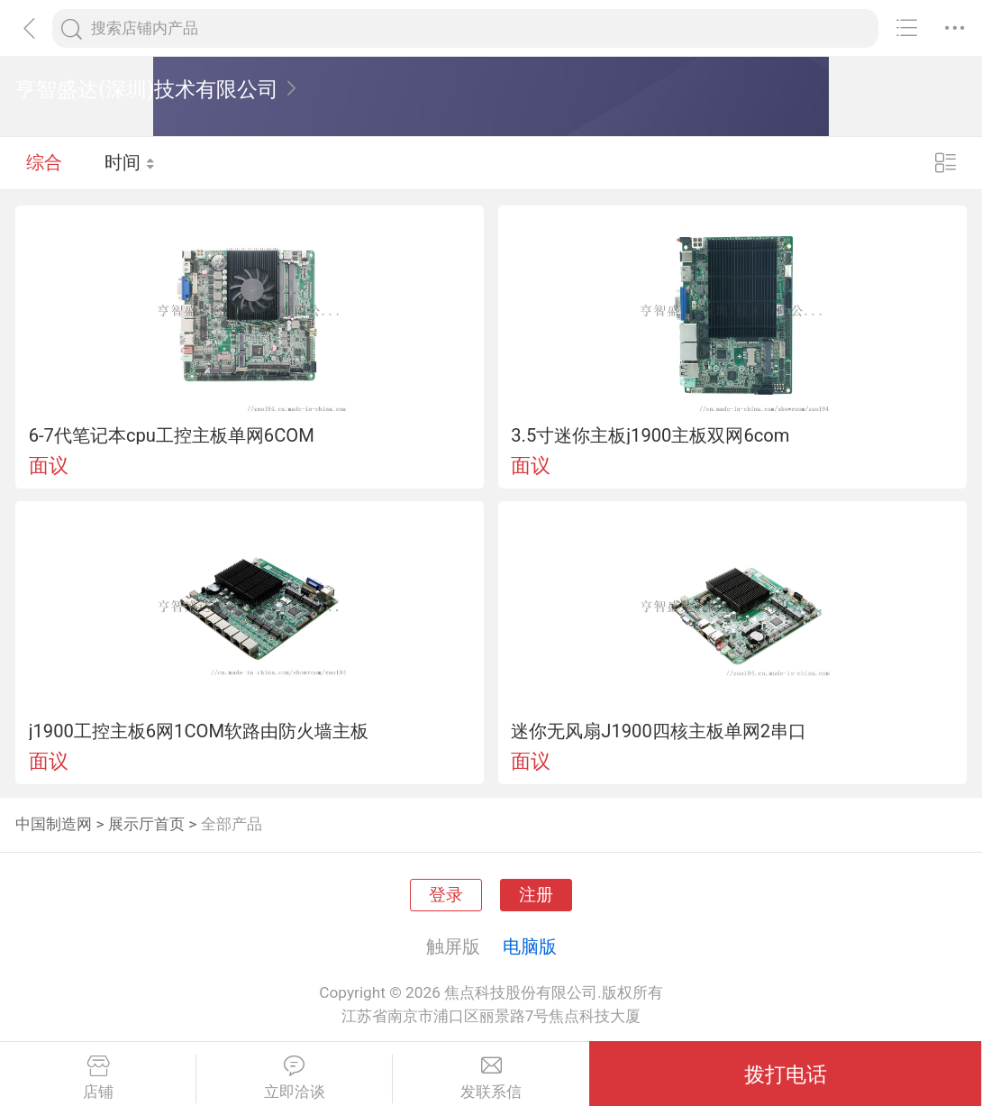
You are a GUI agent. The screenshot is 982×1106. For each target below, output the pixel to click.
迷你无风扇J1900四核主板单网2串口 (658, 731)
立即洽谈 (294, 1078)
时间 (130, 162)
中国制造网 (53, 824)
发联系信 (491, 1078)
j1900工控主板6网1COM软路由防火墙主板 (198, 731)
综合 (44, 162)
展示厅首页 (146, 824)
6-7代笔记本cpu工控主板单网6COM (171, 435)
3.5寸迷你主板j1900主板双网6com (650, 435)
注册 (536, 895)
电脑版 (530, 946)
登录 (446, 895)
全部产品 (231, 824)
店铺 (97, 1078)
